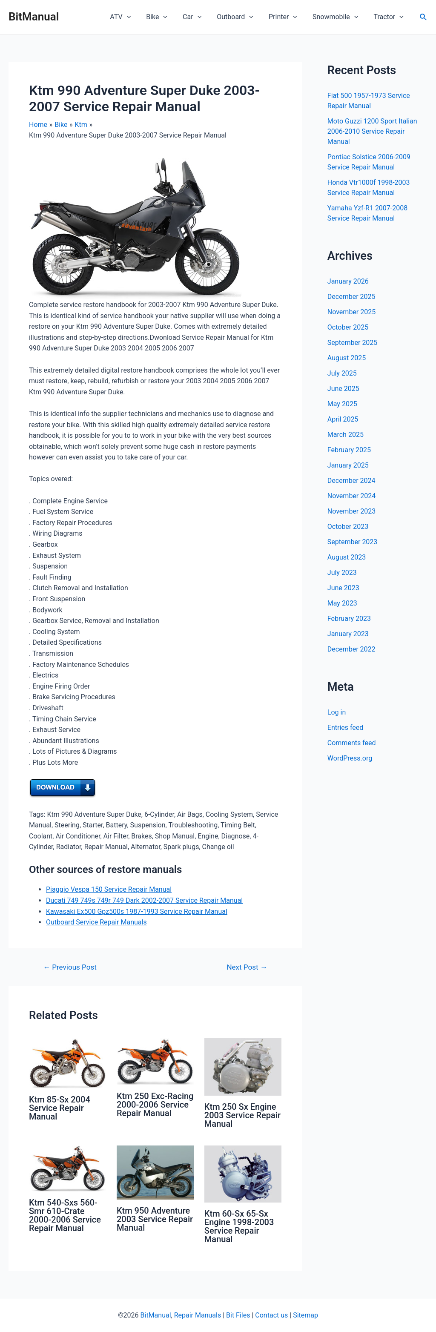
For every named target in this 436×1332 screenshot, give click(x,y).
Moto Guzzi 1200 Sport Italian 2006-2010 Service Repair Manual (372, 131)
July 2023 (342, 572)
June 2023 (343, 588)
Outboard (241, 17)
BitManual (34, 16)
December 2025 (351, 297)
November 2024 (351, 496)
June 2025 (343, 389)
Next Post (247, 967)
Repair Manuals (197, 1315)
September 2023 (352, 542)
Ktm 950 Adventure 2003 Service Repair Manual (155, 1219)
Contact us (271, 1315)
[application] (138, 17)
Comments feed (351, 743)
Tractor (389, 17)
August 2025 (346, 358)
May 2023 (342, 603)
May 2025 (342, 404)
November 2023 (351, 511)
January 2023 (348, 634)
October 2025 (347, 327)
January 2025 (348, 465)
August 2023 (346, 557)
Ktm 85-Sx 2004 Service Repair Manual (59, 1108)
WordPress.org (349, 758)
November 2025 (351, 312)
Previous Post (70, 967)
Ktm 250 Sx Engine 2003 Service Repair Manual (242, 1115)
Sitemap (305, 1315)
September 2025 (352, 343)
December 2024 (351, 481)
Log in (336, 712)
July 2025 (342, 373)
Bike (166, 17)
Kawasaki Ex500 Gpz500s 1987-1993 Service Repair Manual (136, 911)
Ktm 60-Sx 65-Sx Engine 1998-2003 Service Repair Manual (239, 1226)
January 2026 (348, 281)
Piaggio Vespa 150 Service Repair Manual (109, 889)
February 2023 (349, 618)
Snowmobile (338, 17)
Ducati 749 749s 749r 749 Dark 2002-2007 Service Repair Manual (144, 900)
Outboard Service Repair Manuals (96, 922)
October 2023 (347, 526)
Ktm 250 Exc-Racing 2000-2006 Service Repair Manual (155, 1104)
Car (199, 17)
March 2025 (345, 435)
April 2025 (343, 419)
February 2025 (349, 450)
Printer (287, 17)
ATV (131, 17)
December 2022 (351, 649)
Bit (230, 1315)
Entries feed (345, 727)
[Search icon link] (423, 17)
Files (243, 1315)
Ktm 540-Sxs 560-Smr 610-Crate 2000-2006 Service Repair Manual (65, 1215)
